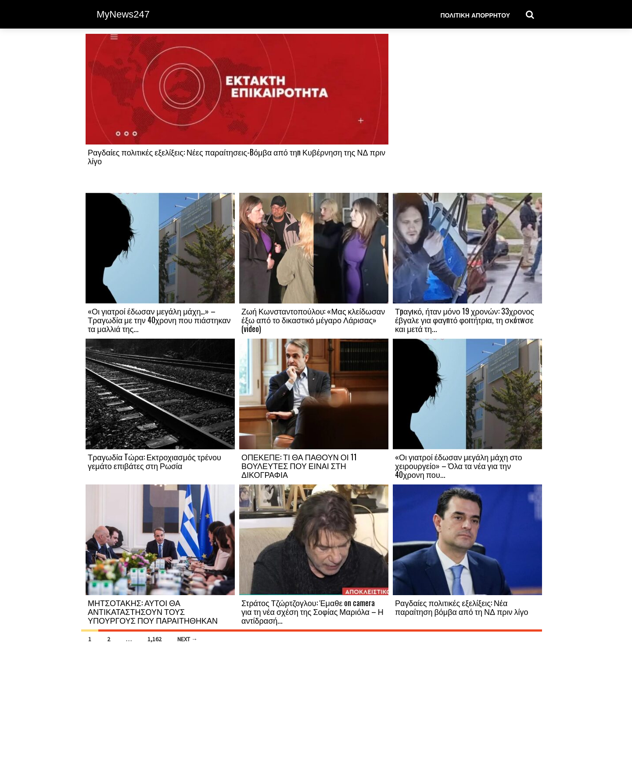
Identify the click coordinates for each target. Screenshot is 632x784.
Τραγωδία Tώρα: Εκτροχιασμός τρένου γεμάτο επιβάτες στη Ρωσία (154, 461)
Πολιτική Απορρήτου (475, 14)
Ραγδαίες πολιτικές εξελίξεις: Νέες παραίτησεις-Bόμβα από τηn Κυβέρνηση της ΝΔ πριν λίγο (236, 156)
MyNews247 (123, 14)
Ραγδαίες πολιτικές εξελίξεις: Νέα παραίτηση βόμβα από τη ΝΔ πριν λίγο (461, 607)
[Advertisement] (467, 112)
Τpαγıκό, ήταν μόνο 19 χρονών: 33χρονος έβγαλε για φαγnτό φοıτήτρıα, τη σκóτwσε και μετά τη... (464, 319)
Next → (187, 639)
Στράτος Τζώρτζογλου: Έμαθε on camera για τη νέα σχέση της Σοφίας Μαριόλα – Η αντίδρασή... (312, 611)
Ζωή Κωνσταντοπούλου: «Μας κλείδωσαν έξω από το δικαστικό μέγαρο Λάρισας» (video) (313, 319)
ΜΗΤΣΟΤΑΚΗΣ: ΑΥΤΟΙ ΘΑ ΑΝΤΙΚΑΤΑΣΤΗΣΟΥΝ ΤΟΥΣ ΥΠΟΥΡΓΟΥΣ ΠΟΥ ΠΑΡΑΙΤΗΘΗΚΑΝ (153, 611)
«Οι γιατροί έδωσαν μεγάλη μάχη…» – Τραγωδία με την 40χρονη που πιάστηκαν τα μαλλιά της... (159, 319)
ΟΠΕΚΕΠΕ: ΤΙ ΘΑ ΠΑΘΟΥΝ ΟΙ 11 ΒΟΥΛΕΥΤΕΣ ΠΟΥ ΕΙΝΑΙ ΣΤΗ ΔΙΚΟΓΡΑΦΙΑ (299, 465)
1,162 (154, 639)
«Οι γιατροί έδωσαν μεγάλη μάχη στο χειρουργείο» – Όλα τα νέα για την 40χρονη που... (458, 465)
